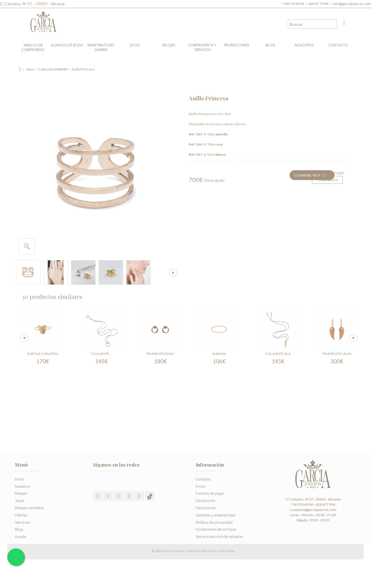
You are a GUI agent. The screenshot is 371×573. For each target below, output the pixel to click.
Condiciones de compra (216, 529)
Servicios (22, 522)
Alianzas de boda (67, 45)
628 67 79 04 (319, 3)
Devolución (205, 500)
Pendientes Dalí (160, 353)
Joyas (135, 45)
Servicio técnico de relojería (219, 536)
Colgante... (101, 353)
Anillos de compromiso (33, 47)
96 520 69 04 (301, 504)
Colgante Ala (278, 353)
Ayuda (20, 536)
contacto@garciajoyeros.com (314, 509)
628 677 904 (325, 504)
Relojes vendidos (29, 508)
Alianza (219, 353)
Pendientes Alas (336, 353)
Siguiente (173, 273)
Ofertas (21, 515)
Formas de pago (210, 493)
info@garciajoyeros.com (352, 3)
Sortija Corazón (42, 353)
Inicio (19, 479)
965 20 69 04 (294, 3)
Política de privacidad (214, 522)
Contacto (338, 45)
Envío (200, 486)
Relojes (168, 45)
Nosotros (304, 45)
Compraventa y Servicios (202, 47)
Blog (270, 45)
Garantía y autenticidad (215, 515)
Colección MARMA (53, 69)
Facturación (206, 508)
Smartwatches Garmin (100, 47)
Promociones (236, 45)
